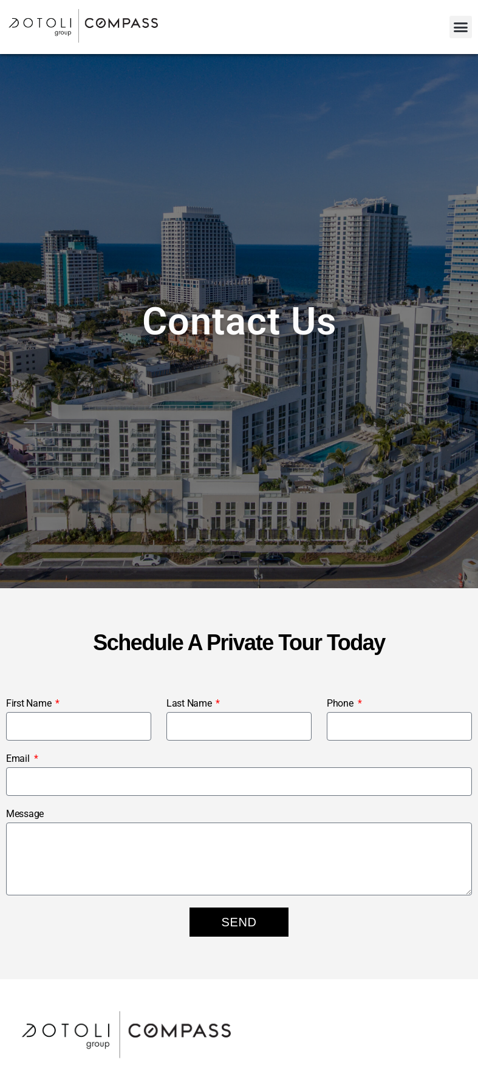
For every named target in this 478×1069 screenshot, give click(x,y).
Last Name (190, 703)
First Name (29, 703)
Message (25, 814)
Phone (341, 703)
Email (19, 758)
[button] (460, 27)
